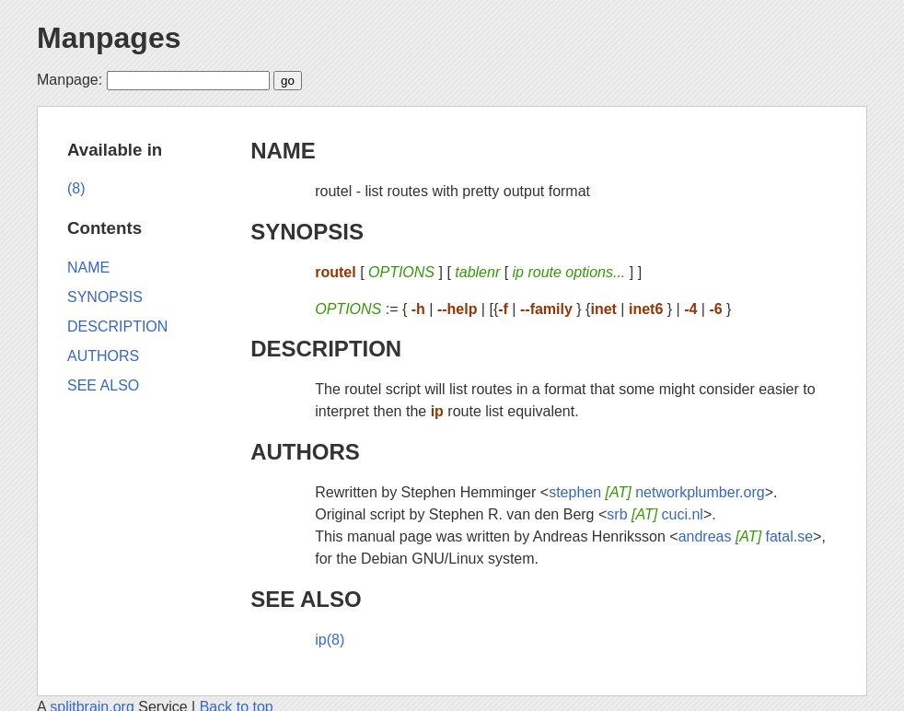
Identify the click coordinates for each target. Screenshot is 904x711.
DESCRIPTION (325, 348)
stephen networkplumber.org (657, 492)
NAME (283, 150)
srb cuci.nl (655, 514)
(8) (76, 188)
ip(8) (329, 639)
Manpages (108, 37)
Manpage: (69, 79)
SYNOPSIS (307, 231)
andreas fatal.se (745, 536)
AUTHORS (305, 451)
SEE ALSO (305, 599)
